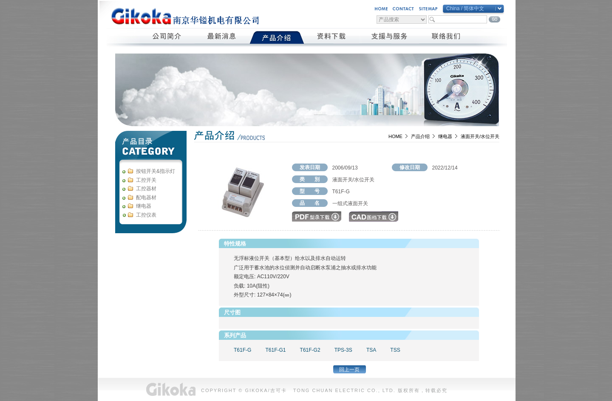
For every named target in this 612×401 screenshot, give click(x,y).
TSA (371, 350)
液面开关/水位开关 (480, 136)
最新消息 (222, 37)
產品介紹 (276, 37)
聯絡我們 (446, 37)
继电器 (445, 136)
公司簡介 (167, 37)
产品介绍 (420, 136)
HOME (395, 136)
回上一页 (349, 370)
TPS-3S (343, 350)
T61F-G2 (310, 350)
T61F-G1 (275, 350)
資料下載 (331, 37)
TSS (395, 350)
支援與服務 (389, 37)
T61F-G (242, 350)
